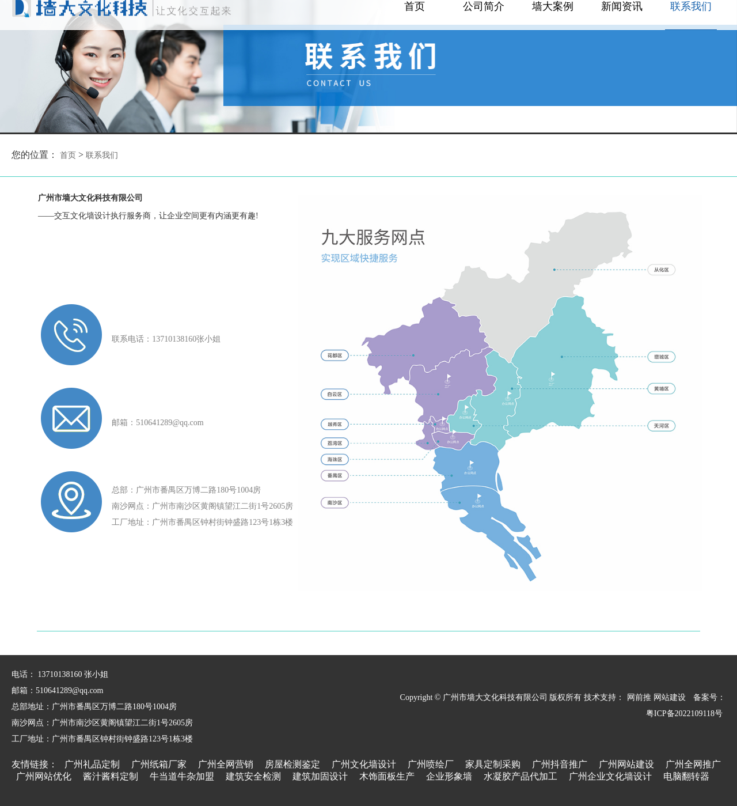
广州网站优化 (43, 776)
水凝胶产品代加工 (520, 776)
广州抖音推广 (559, 764)
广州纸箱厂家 (159, 764)
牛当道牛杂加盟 (182, 776)
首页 (68, 155)
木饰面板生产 (387, 776)
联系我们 (102, 155)
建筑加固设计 (320, 776)
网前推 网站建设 (656, 697)
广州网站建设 (626, 764)
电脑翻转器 (686, 776)
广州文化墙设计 (364, 764)
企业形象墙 (449, 776)
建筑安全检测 (253, 776)
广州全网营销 (225, 764)
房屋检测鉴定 (292, 764)
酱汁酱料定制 (110, 776)
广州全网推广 (693, 764)
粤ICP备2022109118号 (684, 713)
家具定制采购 (493, 764)
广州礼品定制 (92, 764)
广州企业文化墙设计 (610, 776)
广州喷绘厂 (431, 764)
